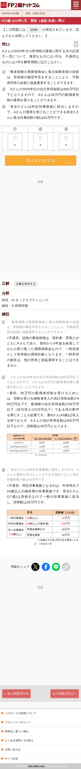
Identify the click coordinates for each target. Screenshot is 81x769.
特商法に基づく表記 (16, 731)
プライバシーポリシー (18, 722)
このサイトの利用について (20, 713)
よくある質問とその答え (19, 740)
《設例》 (34, 29)
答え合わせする (40, 160)
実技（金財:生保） (36, 13)
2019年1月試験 (10, 13)
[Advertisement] (40, 223)
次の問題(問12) (63, 693)
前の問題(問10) (18, 693)
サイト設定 (11, 758)
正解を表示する (26, 283)
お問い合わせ (13, 749)
